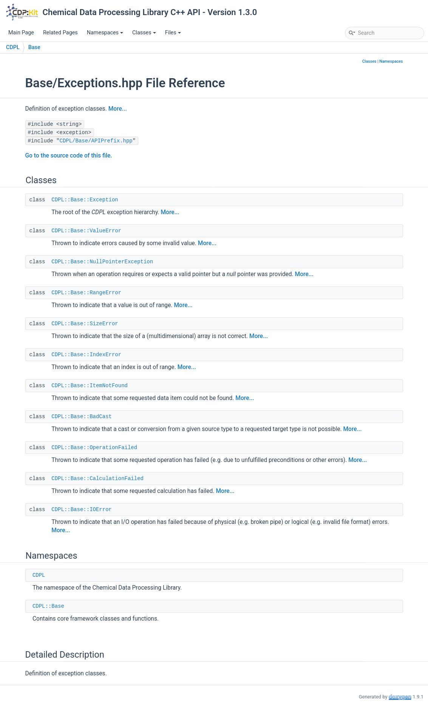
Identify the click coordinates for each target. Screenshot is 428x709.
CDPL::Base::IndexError (86, 355)
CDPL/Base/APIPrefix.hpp (96, 141)
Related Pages (60, 32)
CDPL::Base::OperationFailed (94, 448)
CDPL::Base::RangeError (86, 293)
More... (117, 108)
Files (173, 32)
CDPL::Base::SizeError (84, 324)
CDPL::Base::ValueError (86, 231)
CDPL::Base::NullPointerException (102, 262)
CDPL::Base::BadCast (81, 417)
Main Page (21, 32)
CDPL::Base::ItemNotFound (89, 386)
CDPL (13, 47)
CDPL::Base (48, 606)
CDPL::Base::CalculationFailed (97, 479)
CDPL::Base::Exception (84, 200)
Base (34, 47)
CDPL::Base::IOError (81, 510)
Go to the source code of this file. (68, 155)
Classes (144, 32)
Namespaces (105, 32)
